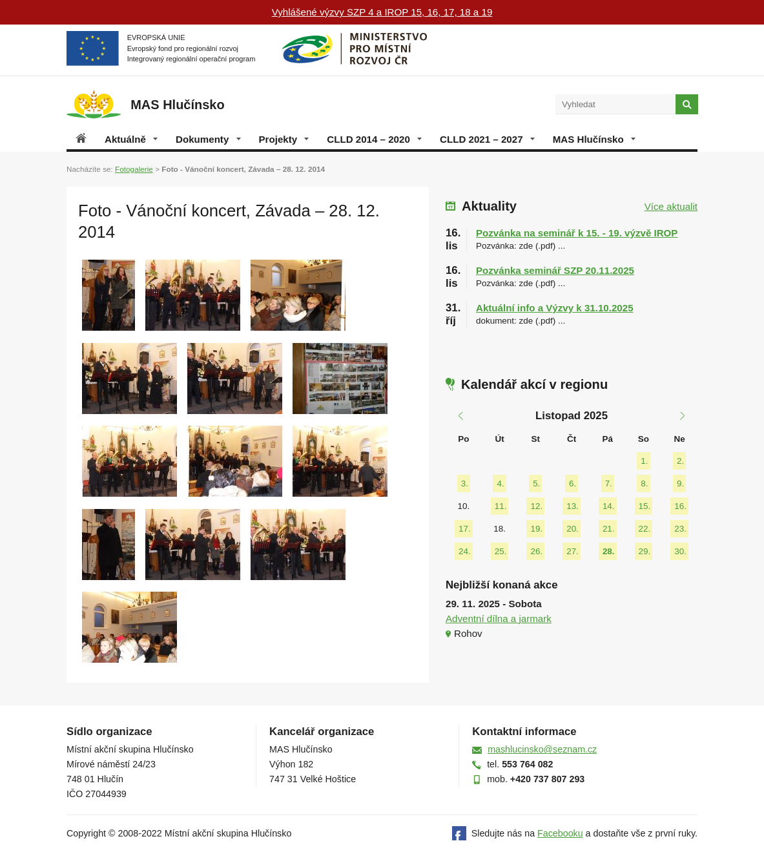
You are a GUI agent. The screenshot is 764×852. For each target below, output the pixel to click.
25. (501, 551)
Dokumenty (208, 139)
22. (645, 529)
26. (536, 551)
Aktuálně (131, 139)
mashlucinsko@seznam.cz (542, 749)
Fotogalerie (134, 169)
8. (644, 483)
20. (572, 529)
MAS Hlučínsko (594, 139)
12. (536, 506)
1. (644, 461)
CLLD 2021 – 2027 (487, 139)
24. (465, 551)
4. (500, 483)
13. (572, 506)
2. (680, 461)
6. (572, 483)
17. (465, 529)
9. (680, 483)
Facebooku (560, 833)
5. (536, 483)
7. (608, 483)
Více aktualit (671, 206)
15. (645, 506)
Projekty (284, 139)
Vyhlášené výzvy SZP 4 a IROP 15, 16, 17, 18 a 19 (382, 11)
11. (501, 506)
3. (464, 483)
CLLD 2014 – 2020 (374, 139)
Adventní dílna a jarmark (499, 618)
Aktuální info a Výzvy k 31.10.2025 (555, 307)
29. (645, 551)
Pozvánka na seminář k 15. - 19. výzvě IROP (576, 232)
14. (609, 506)
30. (680, 551)
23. (680, 529)
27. (572, 551)
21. (609, 529)
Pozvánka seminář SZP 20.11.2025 (555, 270)
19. (536, 529)
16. (680, 506)
